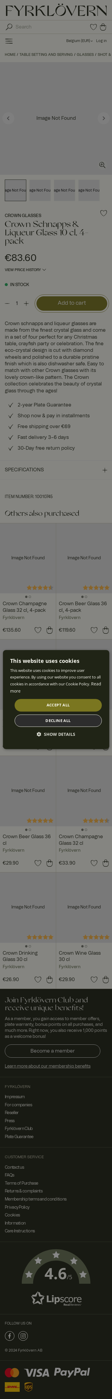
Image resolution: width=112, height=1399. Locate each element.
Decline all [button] (57, 720)
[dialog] (56, 699)
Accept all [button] (58, 705)
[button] (56, 734)
